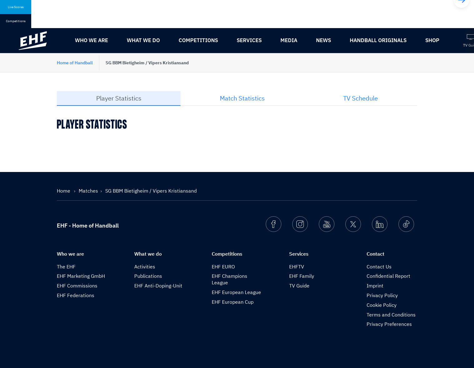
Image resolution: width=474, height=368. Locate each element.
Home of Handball (75, 63)
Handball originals (378, 40)
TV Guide (299, 285)
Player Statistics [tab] (118, 98)
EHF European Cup (233, 302)
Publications (148, 276)
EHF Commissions (77, 285)
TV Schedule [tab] (360, 98)
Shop (432, 40)
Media (288, 40)
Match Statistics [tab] (242, 98)
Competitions (198, 40)
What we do (143, 40)
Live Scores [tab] (16, 7)
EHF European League (236, 292)
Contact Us (379, 266)
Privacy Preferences (389, 324)
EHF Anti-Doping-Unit (158, 285)
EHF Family (301, 276)
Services (249, 40)
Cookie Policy (382, 305)
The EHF (66, 266)
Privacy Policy (382, 295)
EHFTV (296, 266)
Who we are (91, 40)
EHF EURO (223, 266)
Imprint (375, 285)
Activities (144, 266)
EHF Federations (75, 295)
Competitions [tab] (16, 21)
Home (64, 191)
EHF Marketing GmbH (81, 276)
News (323, 40)
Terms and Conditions (391, 315)
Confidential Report (388, 276)
